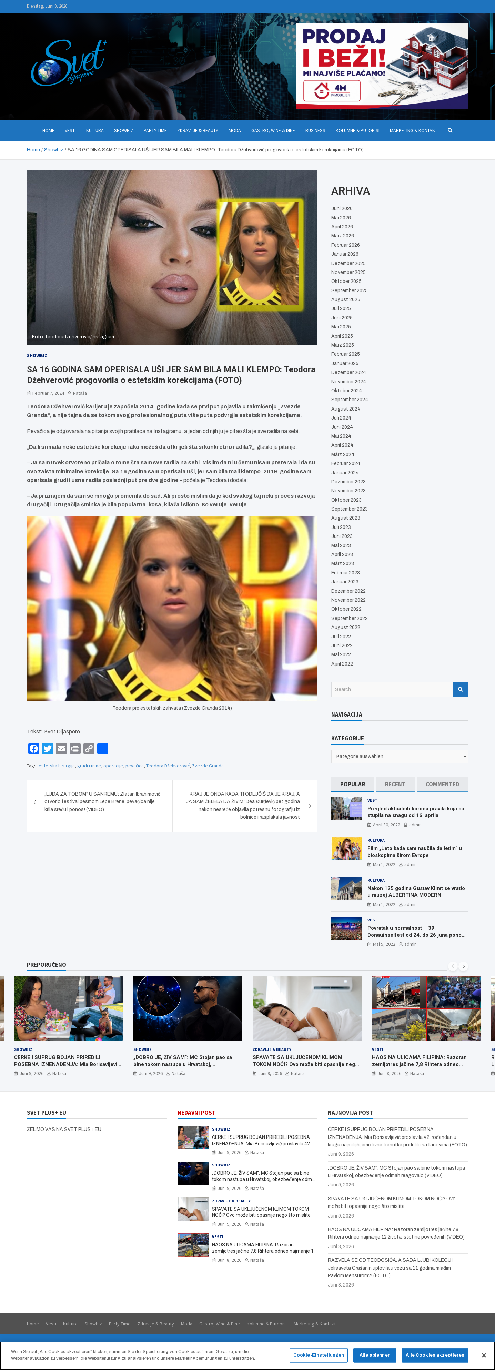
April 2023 (342, 554)
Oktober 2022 (346, 609)
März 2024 (342, 454)
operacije (113, 765)
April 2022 (342, 664)
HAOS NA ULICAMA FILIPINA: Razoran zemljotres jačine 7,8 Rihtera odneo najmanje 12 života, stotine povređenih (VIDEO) (419, 1068)
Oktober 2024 (346, 390)
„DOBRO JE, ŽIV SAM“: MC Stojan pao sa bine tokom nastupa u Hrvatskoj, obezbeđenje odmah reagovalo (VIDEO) (182, 1064)
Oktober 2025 (346, 281)
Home (48, 130)
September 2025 (349, 290)
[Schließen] (484, 1355)
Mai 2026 (341, 217)
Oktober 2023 (346, 500)
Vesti (70, 130)
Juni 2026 (342, 208)
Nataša (80, 393)
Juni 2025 (342, 318)
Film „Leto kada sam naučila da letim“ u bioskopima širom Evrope (414, 851)
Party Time (155, 130)
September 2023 (349, 509)
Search (460, 689)
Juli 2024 (341, 418)
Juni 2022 (342, 645)
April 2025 (342, 336)
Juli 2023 (341, 527)
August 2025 (345, 299)
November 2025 (348, 272)
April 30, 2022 (386, 824)
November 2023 (348, 490)
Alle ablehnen (375, 1355)
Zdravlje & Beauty (197, 130)
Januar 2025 (344, 363)
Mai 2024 (341, 436)
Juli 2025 (341, 308)
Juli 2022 (341, 636)
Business (315, 130)
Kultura (95, 130)
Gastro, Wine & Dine (273, 130)
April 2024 (342, 445)
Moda (235, 130)
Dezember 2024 (348, 372)
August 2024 (346, 409)
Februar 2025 (345, 354)
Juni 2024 (342, 427)
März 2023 (342, 563)
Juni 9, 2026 (31, 1074)
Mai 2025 (341, 326)
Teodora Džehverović (168, 765)
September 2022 (349, 618)
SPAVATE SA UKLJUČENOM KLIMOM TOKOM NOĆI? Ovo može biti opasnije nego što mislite (305, 1064)
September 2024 (349, 399)
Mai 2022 (341, 654)
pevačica (134, 765)
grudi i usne (89, 765)
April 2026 (342, 226)
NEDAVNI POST (197, 1112)
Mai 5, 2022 (384, 944)
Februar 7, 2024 (48, 393)
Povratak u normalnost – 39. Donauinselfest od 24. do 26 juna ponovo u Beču (417, 935)
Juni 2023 (342, 536)
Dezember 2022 (348, 591)
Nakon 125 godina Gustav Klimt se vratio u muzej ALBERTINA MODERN (416, 891)
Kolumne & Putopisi (358, 130)
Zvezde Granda (208, 765)
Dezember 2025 (348, 263)
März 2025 (342, 345)
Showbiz (123, 130)
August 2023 (345, 518)
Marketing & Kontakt (413, 130)
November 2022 (348, 600)
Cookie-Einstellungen (318, 1355)
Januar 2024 (345, 472)
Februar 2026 (345, 245)
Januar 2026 (344, 254)
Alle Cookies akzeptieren (435, 1355)
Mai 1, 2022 (384, 864)
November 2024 (348, 381)
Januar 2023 (344, 581)
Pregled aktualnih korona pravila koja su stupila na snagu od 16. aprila (415, 812)
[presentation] (453, 966)
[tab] (352, 784)
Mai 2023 (341, 545)
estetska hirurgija (57, 765)
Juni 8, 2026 (389, 1074)
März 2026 (342, 235)
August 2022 (345, 627)
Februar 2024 (345, 463)
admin (415, 824)
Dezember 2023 (348, 481)
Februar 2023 (345, 572)
